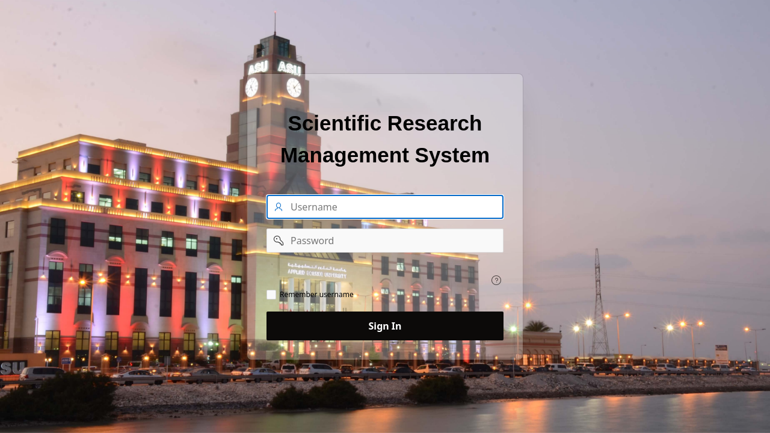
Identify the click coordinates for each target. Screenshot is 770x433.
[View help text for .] (496, 280)
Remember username (317, 294)
